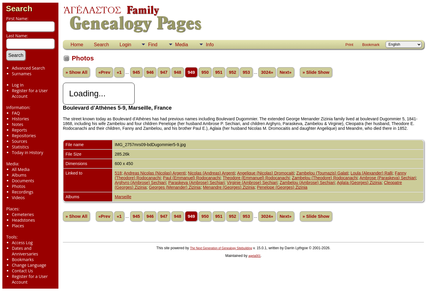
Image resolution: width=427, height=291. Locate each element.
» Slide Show (315, 72)
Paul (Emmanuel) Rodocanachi (192, 177)
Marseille (123, 196)
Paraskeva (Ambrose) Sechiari (196, 182)
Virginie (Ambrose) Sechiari (252, 182)
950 (204, 72)
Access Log (22, 242)
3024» (267, 72)
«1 (119, 72)
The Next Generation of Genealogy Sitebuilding (221, 248)
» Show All (76, 72)
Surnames (21, 73)
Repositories (24, 135)
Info (210, 44)
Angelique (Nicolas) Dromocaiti (265, 173)
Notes (17, 124)
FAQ (16, 113)
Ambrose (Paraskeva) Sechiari (387, 177)
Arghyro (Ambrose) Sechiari (140, 182)
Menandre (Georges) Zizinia (228, 187)
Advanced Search (28, 68)
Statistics (20, 147)
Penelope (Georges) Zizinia (282, 187)
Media (181, 44)
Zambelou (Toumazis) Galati (322, 173)
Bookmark (371, 44)
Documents (23, 180)
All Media (21, 169)
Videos (18, 197)
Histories (20, 118)
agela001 (254, 256)
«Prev (104, 72)
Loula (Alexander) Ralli (371, 173)
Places (18, 225)
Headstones (23, 220)
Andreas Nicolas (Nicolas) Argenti (155, 173)
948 (177, 72)
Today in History (27, 152)
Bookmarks (23, 259)
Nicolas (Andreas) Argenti (211, 173)
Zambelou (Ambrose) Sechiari (307, 182)
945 (136, 72)
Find (152, 44)
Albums (19, 175)
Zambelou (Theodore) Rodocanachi (324, 177)
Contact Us (22, 271)
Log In (17, 85)
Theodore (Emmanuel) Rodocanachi (256, 177)
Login (125, 44)
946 (150, 72)
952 (232, 72)
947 (163, 72)
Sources (19, 141)
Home (77, 44)
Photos (19, 186)
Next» (285, 72)
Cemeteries (23, 214)
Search (19, 8)
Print (349, 44)
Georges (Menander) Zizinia (174, 187)
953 (246, 72)
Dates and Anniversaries (25, 251)
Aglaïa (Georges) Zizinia (359, 182)
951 (218, 72)
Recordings (22, 192)
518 (118, 173)
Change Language (29, 265)
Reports (19, 130)
